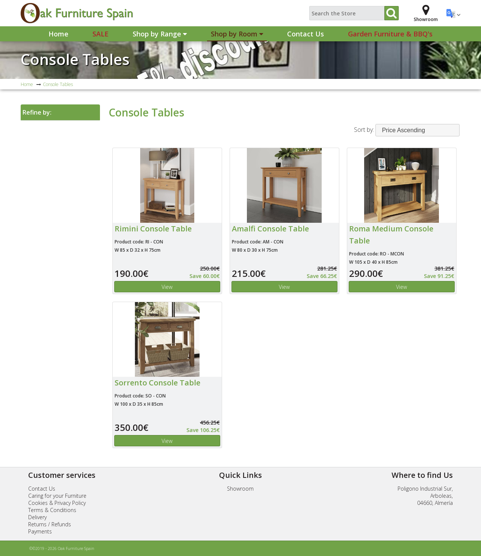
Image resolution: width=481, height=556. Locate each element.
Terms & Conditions (52, 510)
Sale (100, 33)
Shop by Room (237, 33)
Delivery (37, 517)
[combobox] (417, 130)
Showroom (240, 488)
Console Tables (75, 59)
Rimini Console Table (153, 229)
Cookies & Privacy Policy (57, 502)
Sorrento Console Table (157, 383)
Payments (40, 531)
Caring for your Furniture (57, 495)
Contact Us (305, 33)
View (167, 286)
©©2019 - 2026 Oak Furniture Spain (61, 548)
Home (58, 33)
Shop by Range (160, 33)
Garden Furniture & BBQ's (390, 33)
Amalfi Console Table (270, 229)
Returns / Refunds (49, 524)
